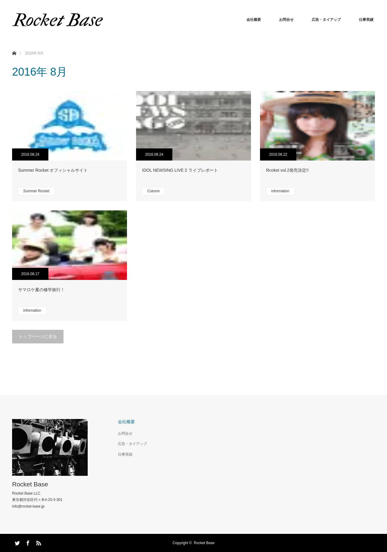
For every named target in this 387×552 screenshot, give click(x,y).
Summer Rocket (36, 191)
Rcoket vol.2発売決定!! (287, 170)
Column (153, 191)
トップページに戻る (38, 336)
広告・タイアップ (326, 20)
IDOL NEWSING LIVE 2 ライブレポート (180, 170)
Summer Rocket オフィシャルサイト (53, 170)
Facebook (27, 542)
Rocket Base (30, 484)
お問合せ (286, 20)
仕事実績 (366, 20)
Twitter (16, 542)
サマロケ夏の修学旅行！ (41, 289)
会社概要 (253, 20)
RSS (37, 542)
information (280, 191)
